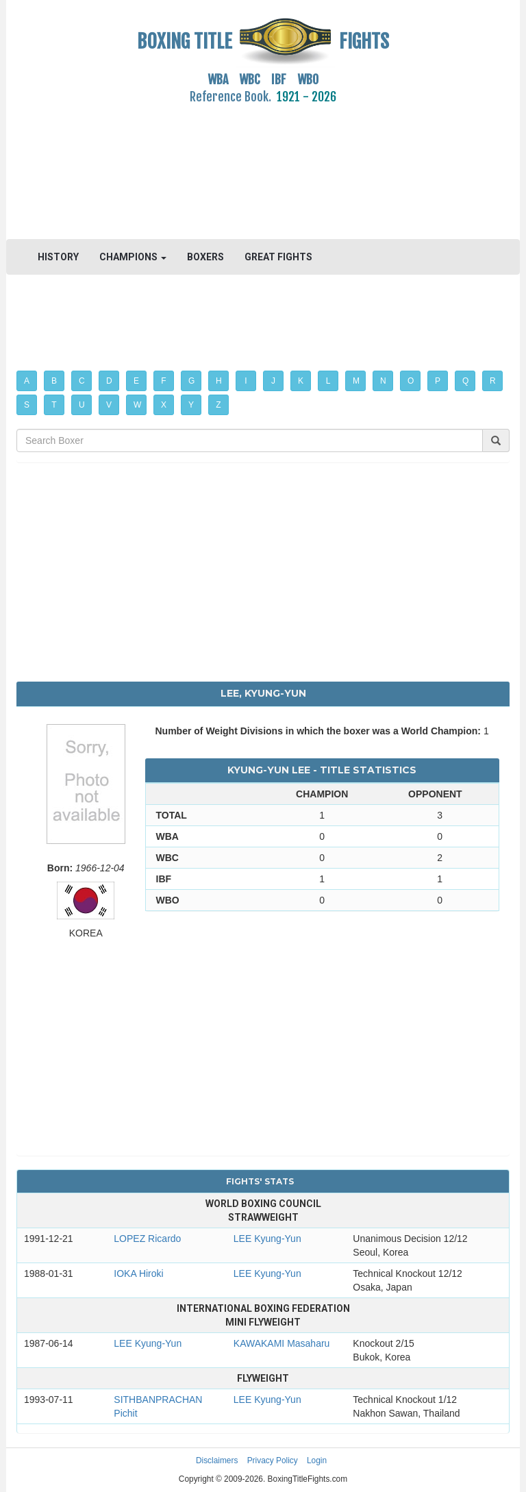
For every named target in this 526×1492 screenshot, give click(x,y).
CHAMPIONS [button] (132, 256)
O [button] (411, 381)
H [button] (219, 381)
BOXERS (205, 256)
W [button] (137, 405)
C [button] (82, 381)
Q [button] (465, 381)
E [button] (136, 381)
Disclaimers (217, 1460)
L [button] (328, 381)
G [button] (191, 381)
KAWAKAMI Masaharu (282, 1343)
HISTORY (58, 256)
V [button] (109, 405)
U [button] (82, 405)
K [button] (300, 381)
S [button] (26, 405)
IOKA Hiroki (138, 1273)
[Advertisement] (263, 164)
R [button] (493, 381)
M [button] (356, 381)
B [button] (54, 381)
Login (317, 1460)
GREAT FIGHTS (278, 256)
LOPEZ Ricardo (147, 1238)
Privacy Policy (272, 1460)
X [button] (163, 405)
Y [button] (191, 405)
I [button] (246, 381)
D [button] (109, 381)
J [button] (273, 381)
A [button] (26, 381)
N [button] (383, 381)
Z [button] (218, 405)
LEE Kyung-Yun (267, 1238)
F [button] (163, 381)
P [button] (437, 381)
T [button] (53, 405)
